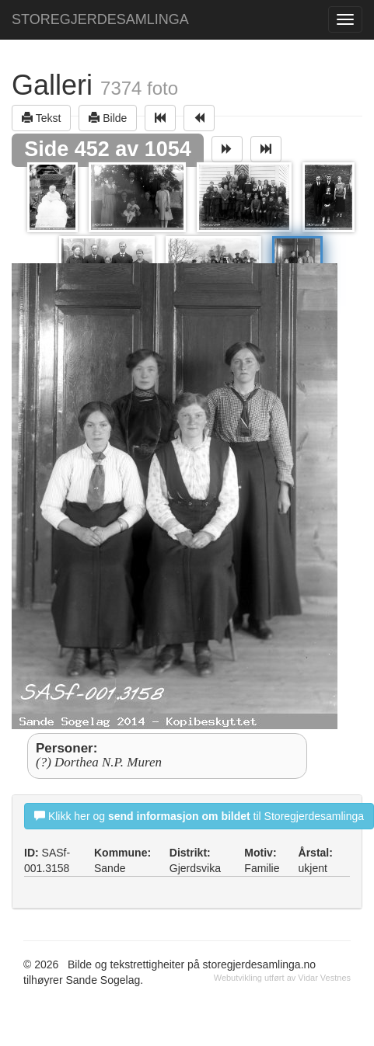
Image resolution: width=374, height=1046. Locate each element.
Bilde (108, 117)
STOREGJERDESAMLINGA (100, 19)
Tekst (41, 117)
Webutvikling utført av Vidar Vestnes (282, 977)
